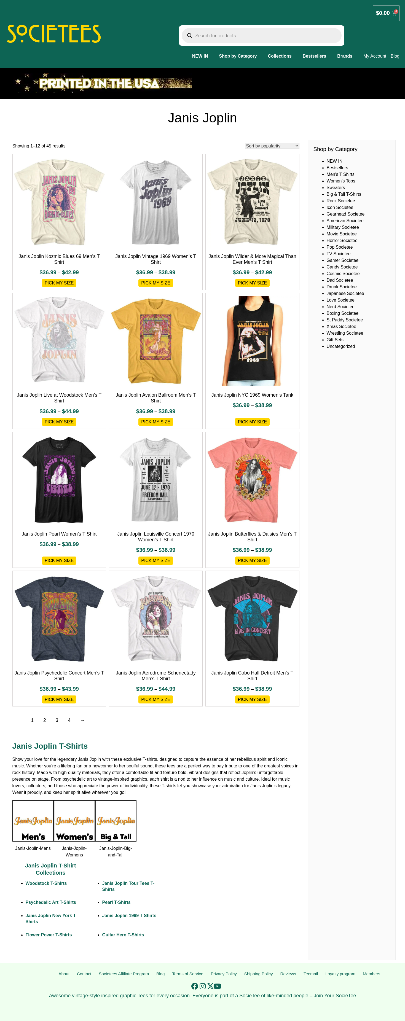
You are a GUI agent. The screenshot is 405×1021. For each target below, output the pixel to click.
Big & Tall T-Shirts (344, 194)
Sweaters (336, 187)
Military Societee (343, 227)
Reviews (288, 974)
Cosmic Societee (343, 273)
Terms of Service (187, 974)
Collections (280, 56)
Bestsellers (314, 56)
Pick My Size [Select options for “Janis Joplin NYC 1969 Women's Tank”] (252, 422)
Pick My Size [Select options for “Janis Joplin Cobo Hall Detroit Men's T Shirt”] (252, 699)
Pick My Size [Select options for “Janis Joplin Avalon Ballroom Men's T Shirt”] (155, 422)
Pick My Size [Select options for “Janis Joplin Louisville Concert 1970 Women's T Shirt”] (155, 560)
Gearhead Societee (346, 214)
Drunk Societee (342, 286)
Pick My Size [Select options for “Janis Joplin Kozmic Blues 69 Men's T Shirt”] (59, 283)
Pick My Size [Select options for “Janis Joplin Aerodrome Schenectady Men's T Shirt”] (155, 699)
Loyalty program (340, 974)
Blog (160, 974)
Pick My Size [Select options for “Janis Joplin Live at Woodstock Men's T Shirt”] (59, 422)
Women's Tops (341, 181)
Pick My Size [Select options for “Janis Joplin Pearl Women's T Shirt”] (59, 560)
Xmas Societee (341, 326)
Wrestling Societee (345, 333)
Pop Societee (340, 247)
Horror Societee (342, 240)
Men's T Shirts (341, 174)
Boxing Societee (343, 313)
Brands (344, 56)
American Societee (345, 220)
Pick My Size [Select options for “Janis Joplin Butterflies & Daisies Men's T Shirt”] (252, 560)
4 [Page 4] (69, 720)
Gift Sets (335, 339)
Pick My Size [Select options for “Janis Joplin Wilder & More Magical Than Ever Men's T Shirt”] (252, 283)
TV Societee (339, 253)
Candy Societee (342, 267)
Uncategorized (341, 346)
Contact (83, 974)
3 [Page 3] (57, 720)
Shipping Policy (259, 974)
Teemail (310, 974)
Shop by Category (238, 56)
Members (372, 974)
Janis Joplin (89, 759)
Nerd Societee (341, 306)
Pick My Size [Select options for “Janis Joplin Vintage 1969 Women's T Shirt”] (155, 283)
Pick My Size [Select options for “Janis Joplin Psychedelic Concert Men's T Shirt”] (59, 699)
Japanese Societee (345, 293)
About (63, 974)
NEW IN (200, 56)
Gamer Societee (343, 260)
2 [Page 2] (44, 720)
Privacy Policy (224, 974)
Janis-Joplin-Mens (33, 848)
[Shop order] (272, 146)
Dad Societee (340, 280)
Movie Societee (342, 234)
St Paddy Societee (345, 320)
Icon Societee (340, 207)
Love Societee (341, 300)
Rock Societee (341, 200)
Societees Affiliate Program (123, 974)
